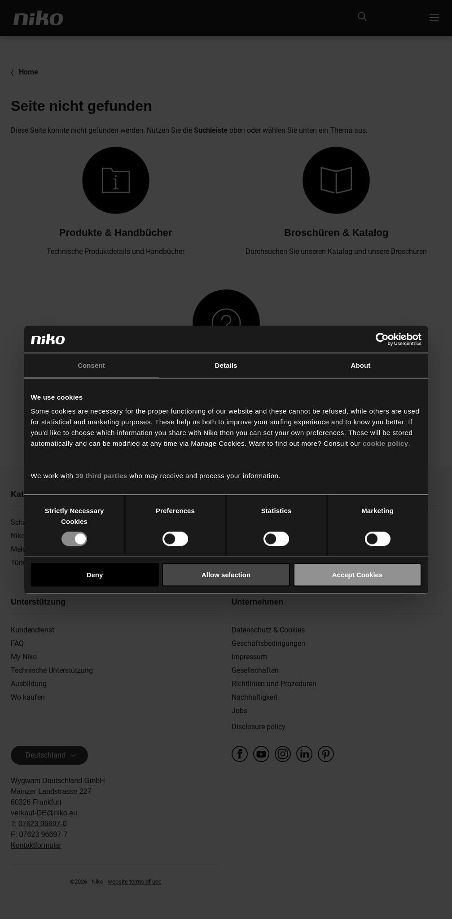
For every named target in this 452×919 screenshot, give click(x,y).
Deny (95, 575)
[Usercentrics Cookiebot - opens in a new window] (382, 339)
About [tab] (361, 365)
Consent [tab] (91, 365)
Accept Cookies (357, 575)
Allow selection (226, 575)
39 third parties (101, 475)
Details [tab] (226, 365)
